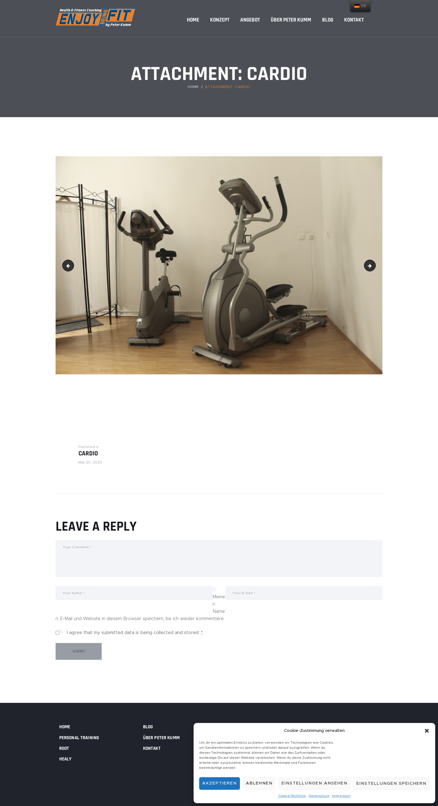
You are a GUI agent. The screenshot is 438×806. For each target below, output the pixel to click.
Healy (66, 758)
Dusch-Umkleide (373, 265)
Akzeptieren (219, 783)
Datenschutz (319, 795)
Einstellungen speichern (391, 783)
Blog (149, 726)
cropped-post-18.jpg (69, 265)
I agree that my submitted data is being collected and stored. (135, 634)
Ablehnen (259, 783)
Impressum (341, 795)
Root (65, 747)
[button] (427, 730)
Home (193, 87)
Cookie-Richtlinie (292, 795)
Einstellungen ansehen (314, 783)
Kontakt (153, 747)
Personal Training (82, 737)
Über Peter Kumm (164, 737)
